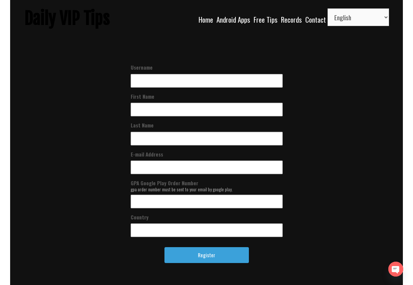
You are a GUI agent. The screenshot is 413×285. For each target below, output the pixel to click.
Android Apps (233, 19)
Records (291, 19)
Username (142, 67)
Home (206, 19)
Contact (315, 19)
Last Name (142, 125)
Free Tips (266, 19)
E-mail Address (147, 154)
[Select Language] (358, 17)
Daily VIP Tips (67, 18)
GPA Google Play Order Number (164, 183)
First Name (142, 96)
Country (140, 217)
